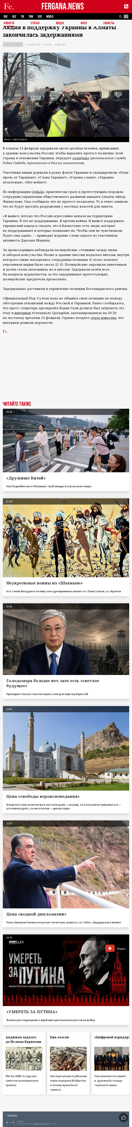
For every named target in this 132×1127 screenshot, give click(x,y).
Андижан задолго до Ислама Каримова (23, 1039)
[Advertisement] (66, 373)
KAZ (6, 17)
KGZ (14, 17)
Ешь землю (59, 1037)
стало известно (104, 318)
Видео (60, 23)
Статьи (35, 23)
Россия (47, 44)
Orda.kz (38, 192)
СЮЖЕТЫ (108, 23)
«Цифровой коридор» (112, 1037)
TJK (22, 17)
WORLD (49, 17)
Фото (84, 23)
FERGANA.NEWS (62, 6)
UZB (40, 17)
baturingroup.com (41, 1124)
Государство (33, 44)
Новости (9, 23)
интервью (22, 313)
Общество (60, 44)
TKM (31, 17)
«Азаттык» (80, 158)
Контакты (12, 1115)
